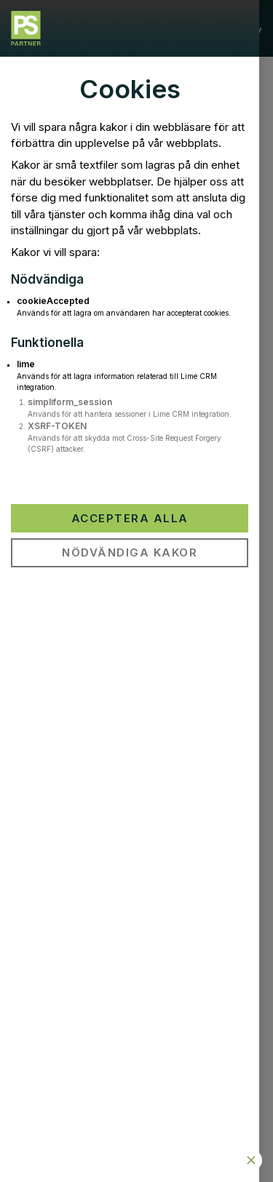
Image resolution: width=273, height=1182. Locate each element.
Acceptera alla (130, 518)
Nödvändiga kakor (129, 552)
